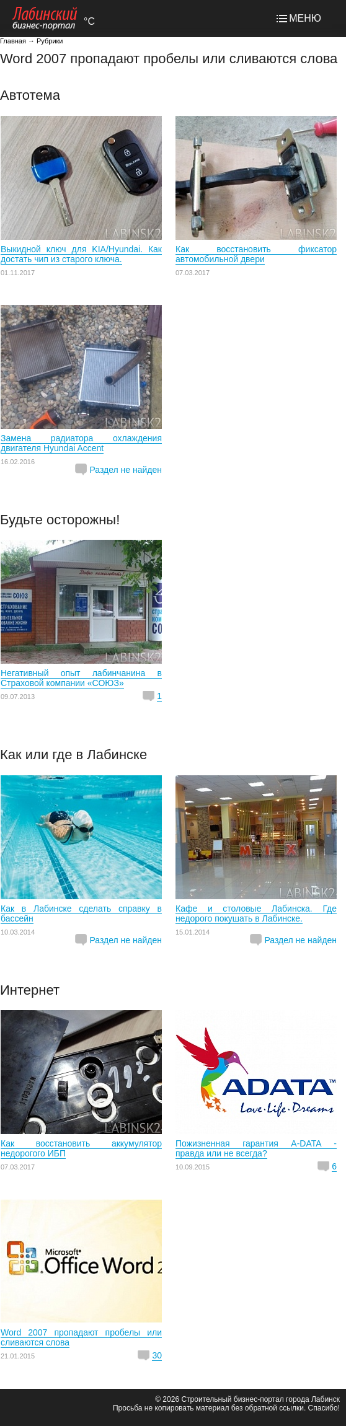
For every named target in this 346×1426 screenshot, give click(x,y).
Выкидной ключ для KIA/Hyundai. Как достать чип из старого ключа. (81, 254)
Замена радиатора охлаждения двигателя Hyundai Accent (81, 443)
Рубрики (50, 41)
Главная (13, 41)
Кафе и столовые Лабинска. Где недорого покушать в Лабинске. (256, 913)
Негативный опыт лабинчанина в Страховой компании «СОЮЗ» (81, 678)
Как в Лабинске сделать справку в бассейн (81, 913)
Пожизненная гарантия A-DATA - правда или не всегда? (256, 1148)
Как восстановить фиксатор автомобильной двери (256, 254)
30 (157, 1355)
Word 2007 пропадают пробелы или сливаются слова (81, 1337)
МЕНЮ (305, 18)
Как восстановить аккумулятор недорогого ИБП (81, 1148)
